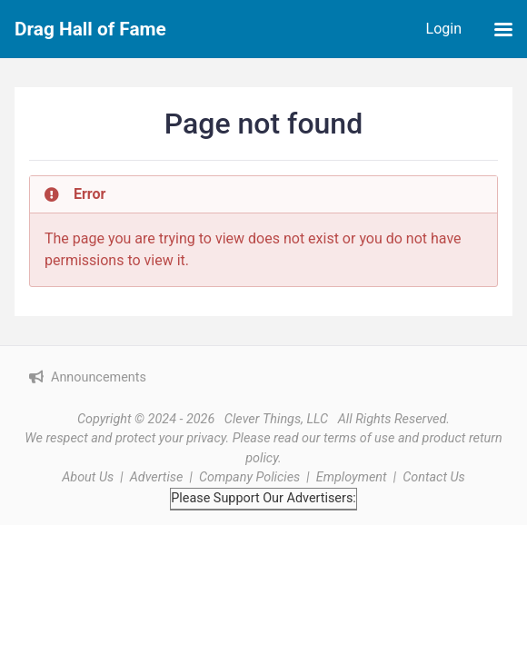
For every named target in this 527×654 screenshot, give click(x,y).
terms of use (358, 438)
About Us (88, 477)
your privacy (192, 438)
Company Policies (249, 477)
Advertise (157, 477)
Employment (351, 477)
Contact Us (434, 477)
